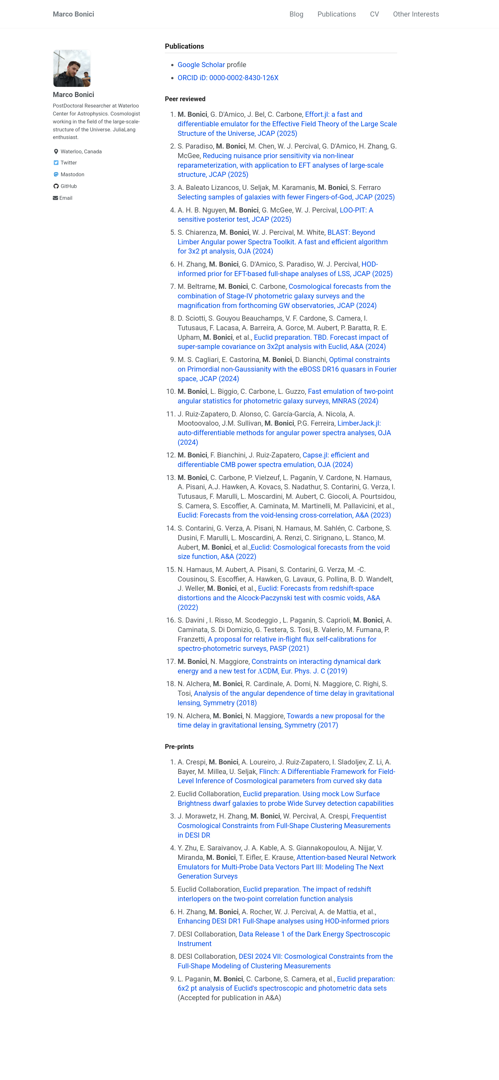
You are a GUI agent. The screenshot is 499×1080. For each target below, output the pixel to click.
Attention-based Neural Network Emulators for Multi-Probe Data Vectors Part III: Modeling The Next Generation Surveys (287, 867)
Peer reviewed (185, 99)
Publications (337, 14)
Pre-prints (179, 746)
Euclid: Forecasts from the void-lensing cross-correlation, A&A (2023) (284, 515)
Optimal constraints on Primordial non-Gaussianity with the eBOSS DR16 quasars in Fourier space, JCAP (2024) (287, 369)
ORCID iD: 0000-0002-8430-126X (228, 78)
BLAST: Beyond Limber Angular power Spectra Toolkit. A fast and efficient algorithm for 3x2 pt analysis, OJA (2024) (283, 241)
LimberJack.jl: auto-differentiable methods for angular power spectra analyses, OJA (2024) (284, 432)
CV (374, 14)
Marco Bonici (73, 14)
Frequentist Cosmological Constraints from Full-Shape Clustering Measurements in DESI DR (284, 825)
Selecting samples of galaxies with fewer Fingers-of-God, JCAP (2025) (286, 197)
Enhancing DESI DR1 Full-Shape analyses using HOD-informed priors (283, 921)
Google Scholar (201, 65)
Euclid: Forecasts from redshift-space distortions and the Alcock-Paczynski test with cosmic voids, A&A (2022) (279, 597)
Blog (297, 14)
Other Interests (416, 14)
